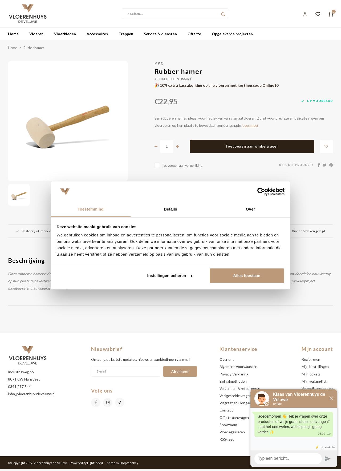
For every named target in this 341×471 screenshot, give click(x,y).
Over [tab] (250, 209)
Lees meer (250, 127)
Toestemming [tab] (91, 209)
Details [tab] (170, 209)
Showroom (228, 427)
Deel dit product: (296, 167)
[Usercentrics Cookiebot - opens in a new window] (261, 192)
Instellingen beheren (170, 275)
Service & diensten (160, 36)
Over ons (227, 361)
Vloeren (36, 36)
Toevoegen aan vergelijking (182, 167)
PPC (159, 65)
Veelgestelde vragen (235, 397)
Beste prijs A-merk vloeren (38, 233)
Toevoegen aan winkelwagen (252, 148)
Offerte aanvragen (234, 419)
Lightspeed (95, 465)
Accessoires (97, 36)
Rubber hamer (33, 50)
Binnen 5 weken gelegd (305, 233)
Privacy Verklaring (234, 376)
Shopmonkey (129, 465)
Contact (226, 412)
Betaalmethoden (233, 383)
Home (13, 36)
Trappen (126, 36)
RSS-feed (227, 441)
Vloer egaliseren (232, 434)
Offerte (194, 36)
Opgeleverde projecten (232, 36)
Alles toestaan (247, 275)
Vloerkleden (65, 36)
